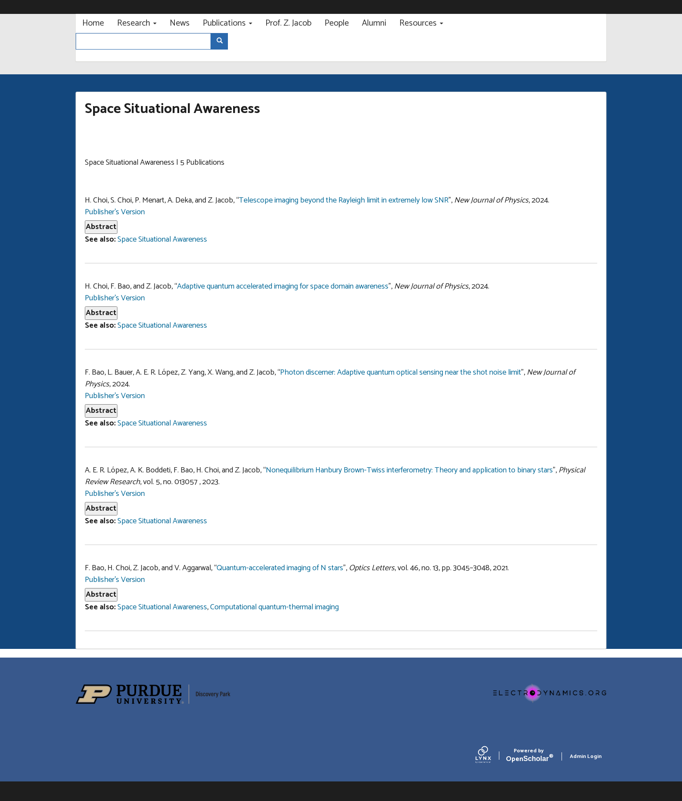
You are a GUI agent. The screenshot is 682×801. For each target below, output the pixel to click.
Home (93, 23)
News (180, 23)
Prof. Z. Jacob (288, 23)
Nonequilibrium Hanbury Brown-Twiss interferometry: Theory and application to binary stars (409, 470)
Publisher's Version (115, 212)
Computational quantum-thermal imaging (274, 607)
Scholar (529, 756)
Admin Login (586, 756)
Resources (421, 23)
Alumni (374, 23)
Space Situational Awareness (162, 239)
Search (222, 42)
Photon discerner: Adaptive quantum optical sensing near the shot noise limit (400, 372)
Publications (227, 23)
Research (137, 23)
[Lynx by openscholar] (490, 757)
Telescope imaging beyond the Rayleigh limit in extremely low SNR (343, 200)
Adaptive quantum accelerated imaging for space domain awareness (282, 286)
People (336, 23)
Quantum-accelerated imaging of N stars (280, 568)
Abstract (101, 226)
